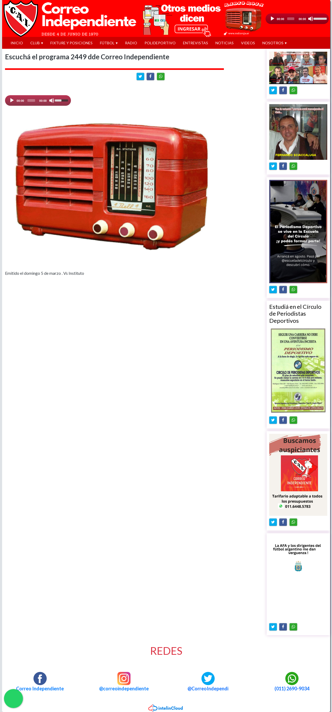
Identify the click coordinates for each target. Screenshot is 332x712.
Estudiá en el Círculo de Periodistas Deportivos (295, 313)
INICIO (17, 43)
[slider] (290, 18)
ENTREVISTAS (195, 43)
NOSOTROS (272, 43)
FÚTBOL (107, 43)
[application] (297, 18)
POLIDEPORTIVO (160, 43)
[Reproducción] (272, 18)
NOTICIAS (224, 43)
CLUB (35, 43)
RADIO (131, 43)
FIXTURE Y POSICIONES (71, 43)
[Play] (12, 100)
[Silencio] (310, 18)
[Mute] (51, 100)
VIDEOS (248, 43)
